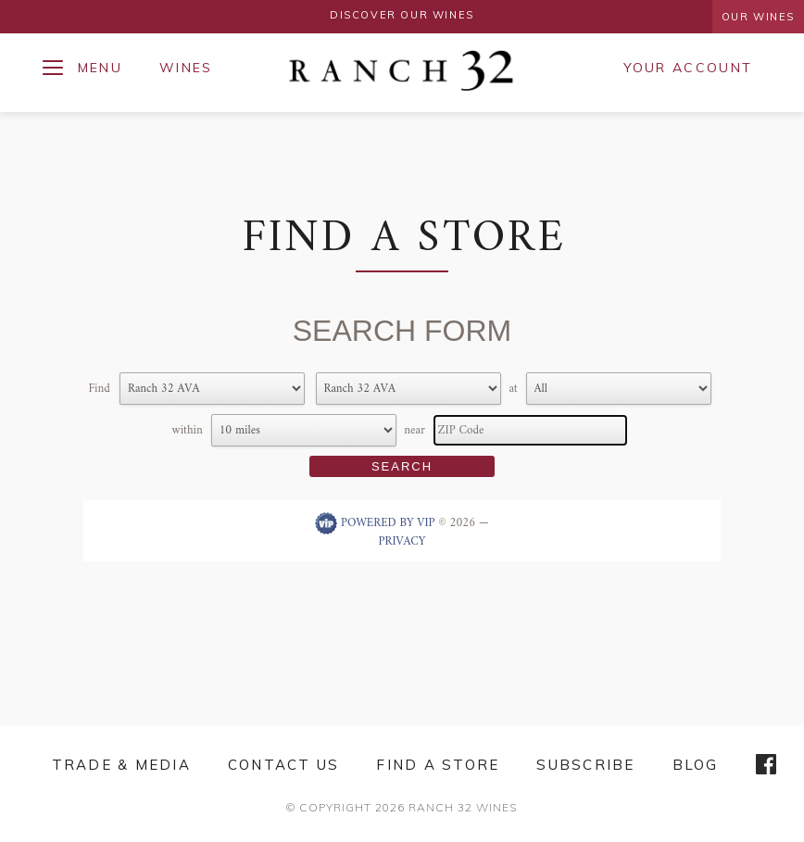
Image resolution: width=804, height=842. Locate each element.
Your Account (688, 67)
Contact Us (284, 764)
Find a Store (437, 764)
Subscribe (585, 764)
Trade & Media (121, 764)
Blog (695, 764)
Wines (186, 67)
